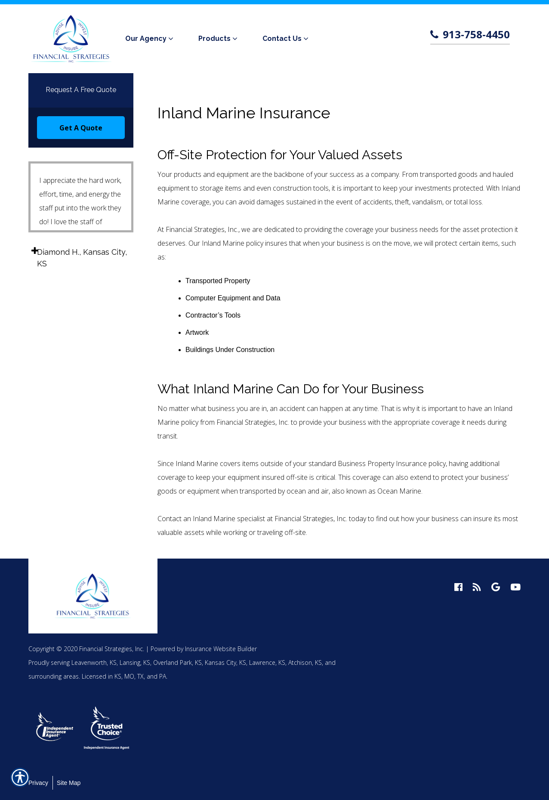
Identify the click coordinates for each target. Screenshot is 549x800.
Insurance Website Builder (221, 649)
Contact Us (282, 38)
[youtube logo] (515, 587)
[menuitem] (151, 38)
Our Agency (146, 38)
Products (214, 38)
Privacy (38, 782)
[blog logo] (477, 587)
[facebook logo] (458, 587)
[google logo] (495, 587)
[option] (55, 728)
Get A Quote (80, 128)
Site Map (68, 782)
